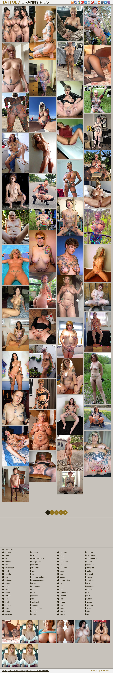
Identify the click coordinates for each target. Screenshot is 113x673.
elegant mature (37, 580)
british (5, 602)
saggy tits (89, 568)
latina (60, 571)
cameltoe (7, 614)
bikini (5, 586)
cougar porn (35, 562)
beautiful (6, 574)
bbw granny (8, 568)
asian (5, 555)
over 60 (61, 611)
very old (89, 605)
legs (60, 574)
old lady (61, 596)
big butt (6, 611)
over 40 (61, 605)
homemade (62, 562)
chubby (34, 552)
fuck (32, 593)
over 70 (61, 614)
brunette (6, 605)
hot (59, 565)
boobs (5, 599)
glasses (34, 605)
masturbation (63, 580)
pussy (88, 562)
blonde (6, 593)
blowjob (6, 596)
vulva (88, 608)
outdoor (61, 602)
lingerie (61, 577)
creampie (34, 568)
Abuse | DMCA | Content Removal (13, 671)
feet (32, 589)
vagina (88, 602)
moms (60, 586)
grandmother (36, 608)
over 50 (61, 608)
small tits (89, 580)
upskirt (88, 599)
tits (87, 593)
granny (33, 611)
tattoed (88, 589)
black (5, 589)
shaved (89, 574)
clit (32, 555)
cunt (32, 571)
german (34, 596)
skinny (88, 577)
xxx (87, 614)
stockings (89, 586)
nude (60, 589)
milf (59, 583)
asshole (6, 562)
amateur (6, 552)
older (60, 599)
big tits (6, 583)
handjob (61, 555)
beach (5, 571)
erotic (33, 583)
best (5, 577)
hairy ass (62, 552)
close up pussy (37, 558)
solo (87, 583)
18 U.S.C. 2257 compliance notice (37, 671)
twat (87, 596)
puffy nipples (91, 558)
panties (89, 552)
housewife (62, 568)
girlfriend (34, 602)
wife (87, 611)
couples (34, 565)
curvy (33, 574)
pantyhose (90, 555)
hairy (33, 614)
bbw (5, 565)
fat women (35, 586)
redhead (89, 565)
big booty (7, 580)
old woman (62, 593)
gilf (32, 599)
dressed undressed (38, 577)
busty (5, 608)
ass (4, 558)
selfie (88, 571)
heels (60, 558)
